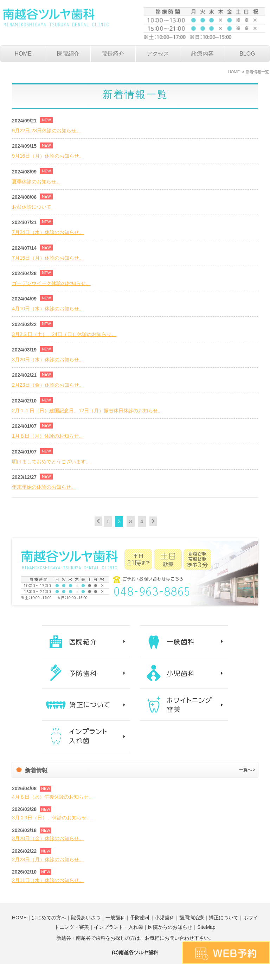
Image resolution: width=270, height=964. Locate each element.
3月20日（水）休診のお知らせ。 (48, 359)
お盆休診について (31, 207)
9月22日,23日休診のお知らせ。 (46, 130)
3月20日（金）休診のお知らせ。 (48, 838)
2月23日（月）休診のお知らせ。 (48, 859)
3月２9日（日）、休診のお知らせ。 (51, 817)
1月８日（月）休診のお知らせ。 (48, 436)
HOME (23, 54)
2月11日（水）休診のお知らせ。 (48, 880)
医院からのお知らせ (170, 927)
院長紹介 (113, 54)
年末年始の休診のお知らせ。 (44, 487)
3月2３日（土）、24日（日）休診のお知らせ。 (64, 334)
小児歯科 (164, 917)
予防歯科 (140, 917)
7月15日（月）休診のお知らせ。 (48, 258)
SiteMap (206, 927)
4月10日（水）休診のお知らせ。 (48, 308)
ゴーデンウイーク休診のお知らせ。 (51, 283)
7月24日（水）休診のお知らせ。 (48, 232)
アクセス (158, 54)
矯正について (223, 917)
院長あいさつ (86, 917)
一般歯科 (115, 917)
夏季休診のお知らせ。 (36, 181)
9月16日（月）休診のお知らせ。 (48, 156)
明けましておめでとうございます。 (51, 461)
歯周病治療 (191, 917)
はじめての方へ (49, 917)
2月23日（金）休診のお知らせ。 (48, 385)
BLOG (247, 54)
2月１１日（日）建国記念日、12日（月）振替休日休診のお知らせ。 (87, 410)
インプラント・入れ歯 (118, 927)
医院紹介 (68, 54)
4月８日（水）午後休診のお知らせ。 (53, 797)
